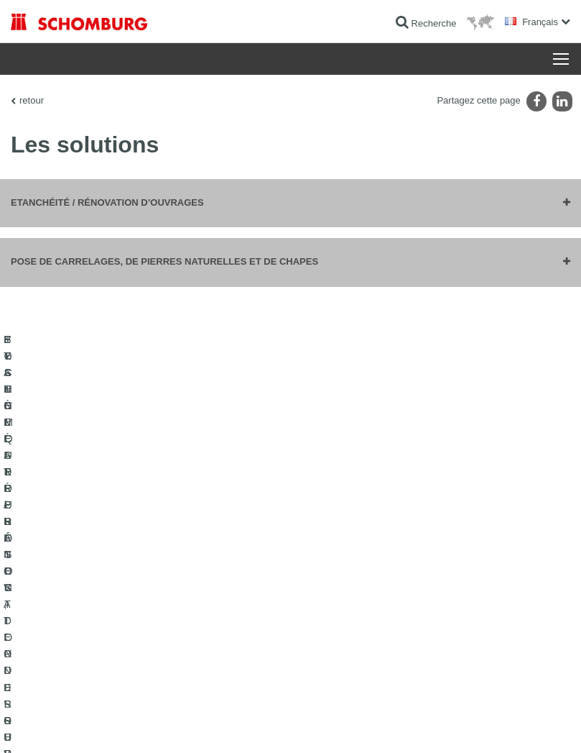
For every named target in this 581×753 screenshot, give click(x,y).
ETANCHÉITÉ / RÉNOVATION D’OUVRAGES (69, 552)
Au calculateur (232, 542)
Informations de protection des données (266, 725)
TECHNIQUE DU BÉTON (59, 671)
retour (31, 100)
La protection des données (150, 725)
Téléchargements (238, 563)
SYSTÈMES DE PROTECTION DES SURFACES (81, 638)
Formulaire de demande (250, 585)
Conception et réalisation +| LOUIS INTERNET (492, 725)
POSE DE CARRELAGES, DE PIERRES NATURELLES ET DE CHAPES (89, 595)
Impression (80, 725)
